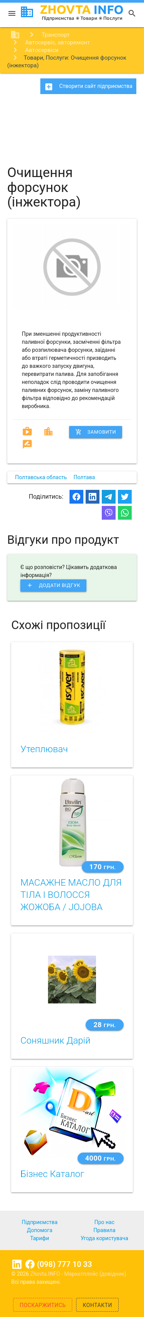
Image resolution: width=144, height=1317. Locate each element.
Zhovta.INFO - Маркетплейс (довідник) (78, 1274)
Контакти (97, 1305)
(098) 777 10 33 (64, 1264)
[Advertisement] (72, 126)
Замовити (95, 432)
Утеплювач (44, 749)
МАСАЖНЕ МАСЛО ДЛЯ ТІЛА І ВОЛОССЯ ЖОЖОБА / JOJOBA (70, 894)
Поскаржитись (43, 1305)
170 (102, 867)
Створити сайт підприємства (88, 86)
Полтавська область (41, 477)
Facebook (30, 1264)
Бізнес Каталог (52, 1174)
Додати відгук (53, 585)
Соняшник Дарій (55, 1040)
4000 (100, 1158)
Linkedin (17, 1264)
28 (104, 1025)
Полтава (84, 477)
